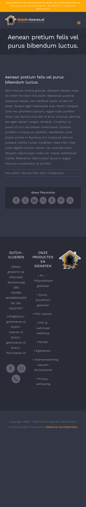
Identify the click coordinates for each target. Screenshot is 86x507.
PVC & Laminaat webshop (43, 328)
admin (15, 173)
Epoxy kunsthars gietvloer (43, 300)
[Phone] (16, 379)
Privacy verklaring (43, 381)
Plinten (43, 342)
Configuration (56, 173)
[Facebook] (10, 368)
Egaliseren (43, 350)
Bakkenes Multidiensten (61, 427)
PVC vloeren (43, 314)
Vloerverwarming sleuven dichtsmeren (43, 365)
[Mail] (21, 368)
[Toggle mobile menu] (79, 23)
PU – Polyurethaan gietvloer (43, 281)
